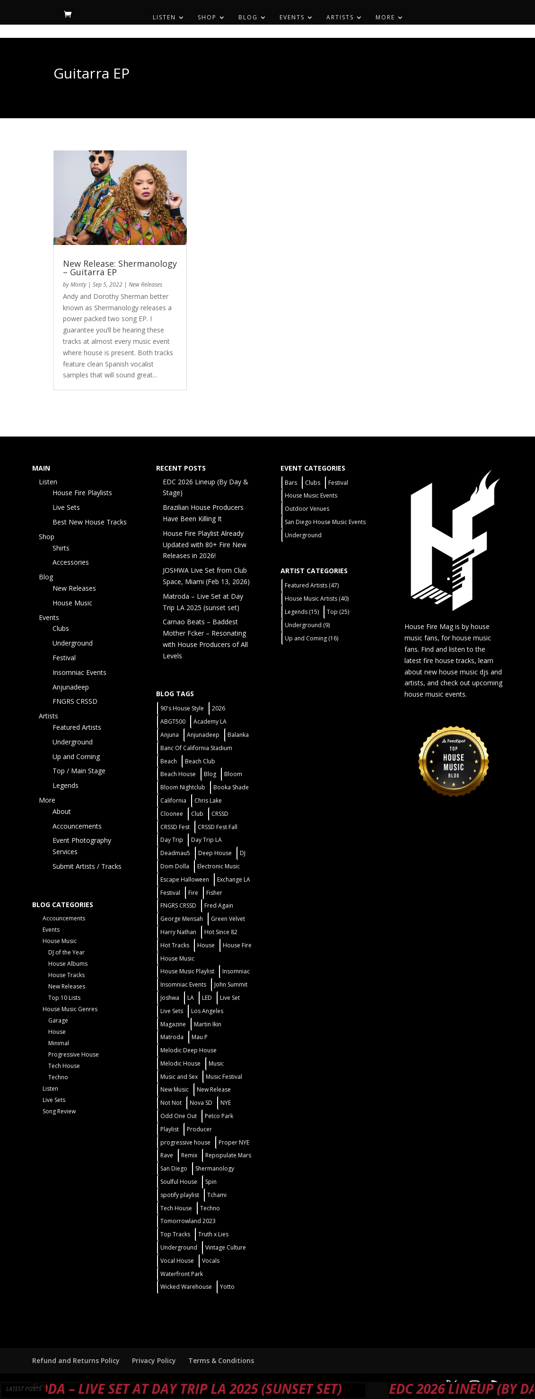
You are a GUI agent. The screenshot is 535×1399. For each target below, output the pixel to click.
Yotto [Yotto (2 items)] (227, 1287)
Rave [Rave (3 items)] (166, 1155)
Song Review (59, 1111)
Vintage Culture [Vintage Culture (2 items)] (225, 1247)
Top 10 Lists (64, 998)
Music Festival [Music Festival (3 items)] (224, 1077)
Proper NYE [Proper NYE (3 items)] (234, 1142)
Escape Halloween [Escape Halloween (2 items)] (184, 879)
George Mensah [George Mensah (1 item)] (181, 919)
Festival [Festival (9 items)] (338, 483)
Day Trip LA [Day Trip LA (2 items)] (206, 840)
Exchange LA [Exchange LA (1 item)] (233, 879)
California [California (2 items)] (173, 800)
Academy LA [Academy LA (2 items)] (210, 721)
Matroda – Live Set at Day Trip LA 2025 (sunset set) (205, 1389)
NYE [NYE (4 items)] (225, 1103)
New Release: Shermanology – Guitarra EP (120, 268)
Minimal (58, 1043)
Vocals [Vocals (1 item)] (210, 1261)
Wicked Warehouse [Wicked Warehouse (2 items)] (186, 1287)
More (385, 17)
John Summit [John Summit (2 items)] (230, 984)
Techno (58, 1077)
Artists (340, 17)
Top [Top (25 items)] (338, 612)
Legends (66, 785)
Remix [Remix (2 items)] (189, 1155)
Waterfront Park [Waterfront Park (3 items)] (181, 1274)
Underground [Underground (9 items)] (307, 625)
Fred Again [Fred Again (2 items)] (218, 905)
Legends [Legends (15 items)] (302, 612)
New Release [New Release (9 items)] (214, 1089)
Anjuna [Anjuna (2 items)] (169, 735)
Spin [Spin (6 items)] (211, 1182)
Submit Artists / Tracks (87, 866)
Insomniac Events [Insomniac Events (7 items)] (183, 984)
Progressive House (73, 1054)
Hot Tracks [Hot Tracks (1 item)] (174, 945)
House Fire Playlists (82, 492)
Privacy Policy (154, 1360)
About (62, 811)
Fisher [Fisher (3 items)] (214, 893)
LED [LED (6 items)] (207, 998)
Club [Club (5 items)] (197, 814)
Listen (164, 17)
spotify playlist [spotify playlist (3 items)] (179, 1195)
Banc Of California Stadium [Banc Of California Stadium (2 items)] (196, 748)
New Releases (145, 284)
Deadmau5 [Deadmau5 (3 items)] (175, 853)
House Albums (68, 964)
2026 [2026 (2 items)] (218, 708)
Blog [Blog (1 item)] (210, 774)
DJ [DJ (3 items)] (243, 853)
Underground (73, 642)
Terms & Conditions (221, 1360)
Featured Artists (77, 727)
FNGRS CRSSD (75, 701)
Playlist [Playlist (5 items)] (169, 1129)
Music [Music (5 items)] (216, 1063)
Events (292, 17)
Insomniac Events (79, 672)
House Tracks (66, 975)
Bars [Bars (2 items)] (291, 483)
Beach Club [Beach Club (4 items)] (200, 761)
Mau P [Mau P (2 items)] (200, 1037)
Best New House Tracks (90, 521)
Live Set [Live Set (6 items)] (230, 998)
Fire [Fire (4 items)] (193, 893)
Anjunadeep (71, 686)
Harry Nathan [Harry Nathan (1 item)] (178, 932)
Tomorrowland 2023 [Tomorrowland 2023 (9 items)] (188, 1221)
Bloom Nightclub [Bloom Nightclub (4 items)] (182, 787)
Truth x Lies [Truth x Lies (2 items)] (213, 1234)
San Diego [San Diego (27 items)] (173, 1168)
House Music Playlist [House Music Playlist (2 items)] (187, 971)
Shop (207, 17)
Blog (248, 17)
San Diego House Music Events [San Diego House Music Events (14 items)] (325, 522)
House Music (72, 602)
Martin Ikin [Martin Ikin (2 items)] (207, 1024)
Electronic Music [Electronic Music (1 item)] (218, 866)
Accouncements (77, 826)
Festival (64, 657)
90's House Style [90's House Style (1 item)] (182, 708)
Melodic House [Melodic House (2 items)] (180, 1063)
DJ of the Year (66, 952)
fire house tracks (448, 660)
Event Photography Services (82, 846)
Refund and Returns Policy (76, 1360)
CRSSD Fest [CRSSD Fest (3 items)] (175, 827)
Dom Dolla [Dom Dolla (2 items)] (174, 866)
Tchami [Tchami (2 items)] (217, 1195)
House (57, 1032)
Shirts (61, 547)
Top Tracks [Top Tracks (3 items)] (175, 1234)
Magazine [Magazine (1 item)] (173, 1024)
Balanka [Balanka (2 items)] (238, 735)
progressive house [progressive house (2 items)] (185, 1142)
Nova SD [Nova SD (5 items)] (201, 1103)
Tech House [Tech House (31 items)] (176, 1208)
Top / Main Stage (79, 770)
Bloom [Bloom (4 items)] (233, 774)
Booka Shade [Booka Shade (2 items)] (231, 787)
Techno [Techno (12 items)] (210, 1208)
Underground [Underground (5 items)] (178, 1247)
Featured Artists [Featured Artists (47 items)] (312, 585)
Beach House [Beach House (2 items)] (178, 774)
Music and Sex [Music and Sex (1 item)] (179, 1077)
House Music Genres (70, 1009)
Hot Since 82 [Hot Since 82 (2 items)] (220, 932)
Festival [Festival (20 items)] (170, 893)
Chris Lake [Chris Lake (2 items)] (208, 800)
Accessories (71, 562)
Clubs (61, 628)
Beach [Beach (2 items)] (168, 761)
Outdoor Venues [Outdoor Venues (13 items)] (307, 509)
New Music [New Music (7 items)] (174, 1089)
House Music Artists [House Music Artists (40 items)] (317, 599)
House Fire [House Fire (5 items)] (237, 945)
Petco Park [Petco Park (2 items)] (219, 1116)
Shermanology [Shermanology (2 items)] (214, 1168)
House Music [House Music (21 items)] (177, 958)
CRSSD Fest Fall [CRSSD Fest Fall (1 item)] (217, 827)
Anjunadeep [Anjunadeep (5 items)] (203, 735)
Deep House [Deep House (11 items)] (215, 853)
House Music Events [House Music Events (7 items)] (311, 495)
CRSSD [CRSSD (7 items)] (219, 814)
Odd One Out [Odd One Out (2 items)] (178, 1116)
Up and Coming (76, 756)
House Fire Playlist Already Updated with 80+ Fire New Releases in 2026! (204, 544)
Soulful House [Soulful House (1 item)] (178, 1182)
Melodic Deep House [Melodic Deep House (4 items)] (188, 1050)
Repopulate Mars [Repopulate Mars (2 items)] (228, 1155)
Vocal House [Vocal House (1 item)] (177, 1261)
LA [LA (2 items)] (190, 998)
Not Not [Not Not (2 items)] (171, 1103)
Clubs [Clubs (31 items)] (312, 483)
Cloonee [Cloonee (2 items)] (171, 814)
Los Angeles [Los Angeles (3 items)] (207, 1011)
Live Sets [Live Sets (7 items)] (171, 1011)
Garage (58, 1020)
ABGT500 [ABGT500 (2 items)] (172, 721)
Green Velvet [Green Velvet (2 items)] (228, 919)
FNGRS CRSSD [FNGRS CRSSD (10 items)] (178, 905)
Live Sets (66, 507)
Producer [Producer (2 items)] (199, 1129)
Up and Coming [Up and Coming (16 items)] (311, 638)
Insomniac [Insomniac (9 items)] (236, 971)
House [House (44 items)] (206, 945)
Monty (78, 284)
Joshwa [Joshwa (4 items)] (169, 998)
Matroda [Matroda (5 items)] (172, 1037)
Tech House (64, 1066)
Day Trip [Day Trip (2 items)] (171, 840)
